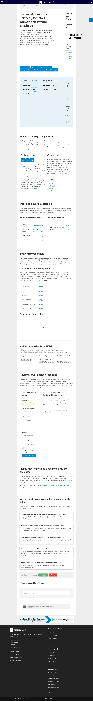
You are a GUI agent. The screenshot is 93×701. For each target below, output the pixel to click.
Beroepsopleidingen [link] (53, 676)
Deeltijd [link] (35, 91)
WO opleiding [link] (34, 81)
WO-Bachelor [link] (34, 87)
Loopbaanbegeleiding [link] (15, 660)
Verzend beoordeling (30, 455)
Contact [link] (13, 644)
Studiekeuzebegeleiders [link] (48, 486)
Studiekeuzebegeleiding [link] (16, 657)
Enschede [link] (68, 58)
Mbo (33, 160)
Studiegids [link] (23, 5)
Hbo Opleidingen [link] (52, 635)
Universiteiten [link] (51, 653)
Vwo (28, 160)
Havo (23, 160)
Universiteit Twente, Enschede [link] (69, 54)
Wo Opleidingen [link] (52, 656)
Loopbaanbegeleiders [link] (63, 486)
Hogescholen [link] (51, 633)
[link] (91, 20)
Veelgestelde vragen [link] (51, 70)
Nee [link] (54, 575)
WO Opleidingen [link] (34, 5)
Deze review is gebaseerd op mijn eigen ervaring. (30, 450)
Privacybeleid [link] (14, 643)
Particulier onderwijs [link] (53, 679)
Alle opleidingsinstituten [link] (54, 673)
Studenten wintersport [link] (53, 687)
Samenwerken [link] (14, 641)
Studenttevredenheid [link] (38, 68)
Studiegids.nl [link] (26, 699)
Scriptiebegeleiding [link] (15, 654)
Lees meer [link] (34, 189)
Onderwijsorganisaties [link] (53, 682)
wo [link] (28, 5)
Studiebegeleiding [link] (14, 652)
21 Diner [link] (50, 693)
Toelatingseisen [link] (25, 68)
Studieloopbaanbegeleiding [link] (36, 70)
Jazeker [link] (44, 575)
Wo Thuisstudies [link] (52, 659)
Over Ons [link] (13, 639)
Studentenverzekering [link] (53, 684)
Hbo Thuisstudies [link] (52, 638)
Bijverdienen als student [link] (54, 690)
